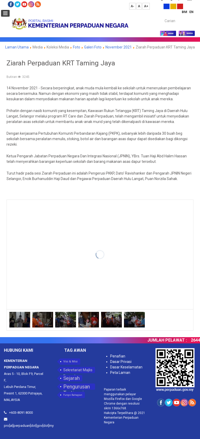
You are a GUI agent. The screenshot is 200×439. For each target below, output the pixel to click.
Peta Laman (120, 372)
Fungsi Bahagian (72, 395)
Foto (76, 47)
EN (191, 12)
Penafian (117, 356)
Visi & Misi (70, 361)
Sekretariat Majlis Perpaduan (77, 370)
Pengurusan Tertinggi (76, 387)
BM (185, 12)
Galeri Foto (93, 47)
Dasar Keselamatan (126, 367)
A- (132, 6)
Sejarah (71, 378)
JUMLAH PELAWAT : (169, 340)
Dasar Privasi (121, 362)
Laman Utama (17, 47)
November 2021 (118, 47)
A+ (146, 6)
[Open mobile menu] (5, 13)
